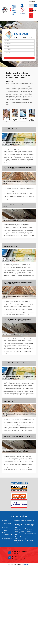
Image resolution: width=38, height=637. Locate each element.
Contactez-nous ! (31, 15)
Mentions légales (26, 564)
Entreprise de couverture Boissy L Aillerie (8, 529)
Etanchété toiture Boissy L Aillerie (30, 521)
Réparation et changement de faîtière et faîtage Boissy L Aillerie (7, 523)
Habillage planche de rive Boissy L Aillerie (8, 539)
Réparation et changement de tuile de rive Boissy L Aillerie (19, 532)
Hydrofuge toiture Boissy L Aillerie (19, 541)
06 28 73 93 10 (14, 12)
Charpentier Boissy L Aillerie (19, 537)
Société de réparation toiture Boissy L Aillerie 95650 (31, 535)
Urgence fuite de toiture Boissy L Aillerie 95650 (30, 530)
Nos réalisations (31, 10)
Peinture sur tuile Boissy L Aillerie (30, 525)
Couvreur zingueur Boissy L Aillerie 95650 (30, 540)
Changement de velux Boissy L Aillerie (19, 521)
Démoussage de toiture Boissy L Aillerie (18, 526)
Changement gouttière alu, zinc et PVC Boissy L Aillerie (8, 534)
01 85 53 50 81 (14, 7)
